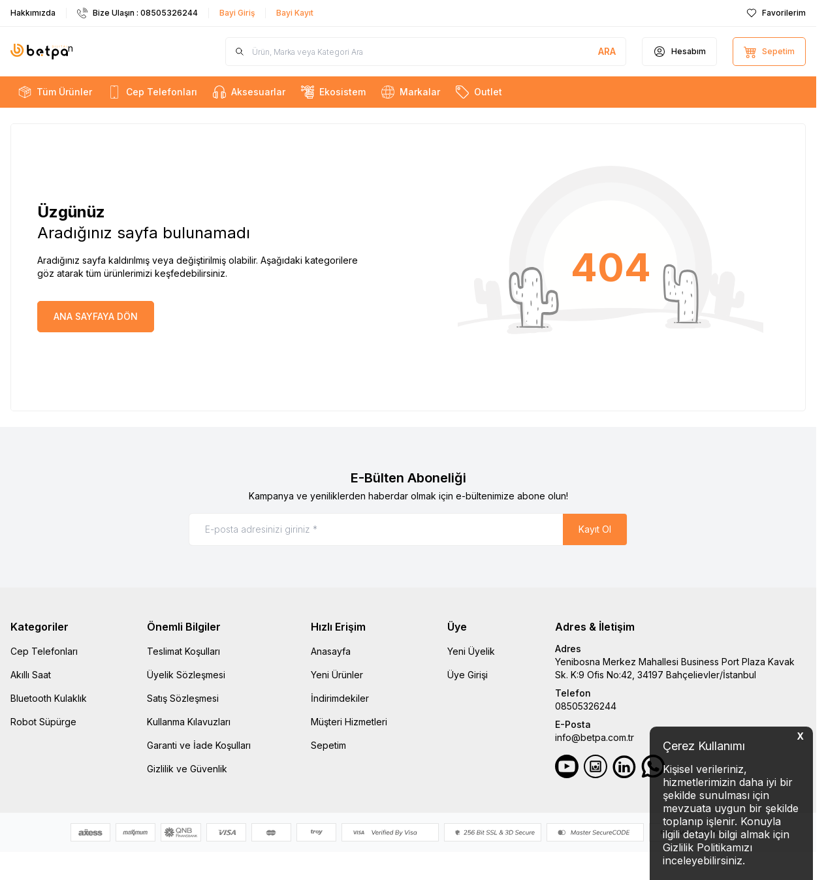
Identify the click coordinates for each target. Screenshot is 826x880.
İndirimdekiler (340, 698)
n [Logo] (41, 51)
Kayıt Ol (595, 529)
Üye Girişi (467, 674)
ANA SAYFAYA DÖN (96, 316)
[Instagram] (595, 766)
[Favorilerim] (776, 13)
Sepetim (328, 745)
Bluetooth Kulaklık (48, 698)
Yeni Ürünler (337, 674)
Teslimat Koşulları (183, 651)
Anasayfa (331, 651)
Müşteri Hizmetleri (349, 721)
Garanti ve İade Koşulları (199, 745)
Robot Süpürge (43, 721)
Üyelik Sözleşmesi (186, 674)
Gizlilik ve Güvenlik (187, 768)
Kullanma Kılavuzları (188, 721)
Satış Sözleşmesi (183, 698)
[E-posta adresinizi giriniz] (408, 529)
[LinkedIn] (624, 766)
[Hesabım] (679, 51)
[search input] (426, 51)
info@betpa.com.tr (594, 737)
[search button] (607, 51)
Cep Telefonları (44, 651)
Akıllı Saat (30, 674)
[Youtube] (567, 766)
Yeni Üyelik (471, 651)
